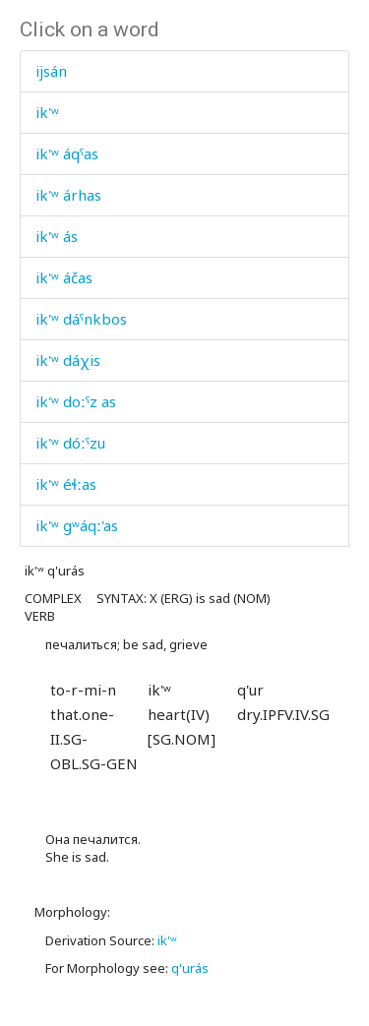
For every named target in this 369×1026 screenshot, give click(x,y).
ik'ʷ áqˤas (66, 153)
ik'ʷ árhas (68, 195)
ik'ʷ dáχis (67, 360)
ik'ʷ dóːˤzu (70, 443)
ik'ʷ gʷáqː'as (76, 525)
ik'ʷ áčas (63, 277)
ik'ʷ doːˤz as (75, 401)
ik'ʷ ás (56, 236)
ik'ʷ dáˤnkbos (81, 319)
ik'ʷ (47, 112)
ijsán (51, 71)
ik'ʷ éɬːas (65, 484)
